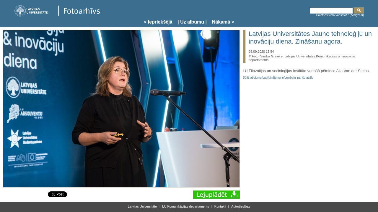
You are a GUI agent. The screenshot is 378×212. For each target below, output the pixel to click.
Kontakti (220, 206)
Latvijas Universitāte (142, 206)
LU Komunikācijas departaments (185, 206)
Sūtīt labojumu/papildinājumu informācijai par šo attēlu (278, 77)
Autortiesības (240, 206)
